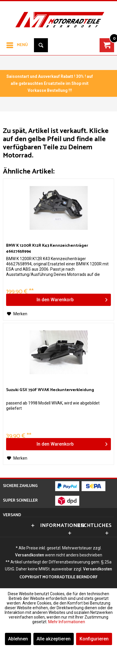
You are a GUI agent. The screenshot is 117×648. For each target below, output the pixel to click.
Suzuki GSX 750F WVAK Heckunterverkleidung (50, 390)
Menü (17, 44)
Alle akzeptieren (54, 639)
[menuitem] (17, 45)
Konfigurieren (94, 639)
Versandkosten (29, 555)
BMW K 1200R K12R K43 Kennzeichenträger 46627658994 (47, 249)
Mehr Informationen (66, 621)
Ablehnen (18, 639)
